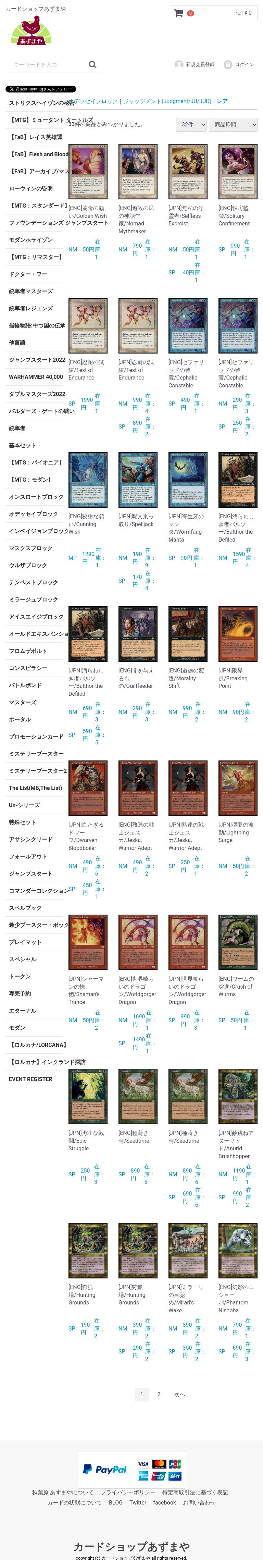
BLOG (116, 1502)
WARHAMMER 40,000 (36, 377)
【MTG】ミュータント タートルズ (36, 120)
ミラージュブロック (33, 599)
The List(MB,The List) (35, 788)
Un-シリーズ (24, 805)
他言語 (17, 342)
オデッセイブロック (33, 514)
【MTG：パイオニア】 (36, 462)
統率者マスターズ (31, 291)
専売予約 (20, 993)
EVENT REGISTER (30, 1079)
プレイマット (25, 942)
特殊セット (22, 822)
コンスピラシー (28, 668)
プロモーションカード (36, 736)
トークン (20, 976)
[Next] (180, 1394)
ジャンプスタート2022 (36, 360)
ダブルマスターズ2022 (36, 394)
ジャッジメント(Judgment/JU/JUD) (167, 101)
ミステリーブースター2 (36, 771)
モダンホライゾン (31, 240)
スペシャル (22, 959)
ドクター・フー (28, 274)
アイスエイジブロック (36, 617)
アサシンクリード (31, 839)
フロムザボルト (28, 651)
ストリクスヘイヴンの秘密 (36, 103)
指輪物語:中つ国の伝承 (36, 325)
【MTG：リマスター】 (36, 257)
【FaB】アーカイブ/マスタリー (36, 171)
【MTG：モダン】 (31, 479)
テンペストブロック (33, 582)
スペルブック (25, 908)
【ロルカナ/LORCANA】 (36, 1045)
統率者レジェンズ (31, 308)
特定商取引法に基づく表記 (195, 1492)
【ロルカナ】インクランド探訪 (36, 1062)
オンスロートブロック (36, 497)
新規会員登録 (194, 65)
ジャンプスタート (31, 873)
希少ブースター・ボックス (36, 925)
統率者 (17, 428)
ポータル (20, 719)
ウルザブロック (28, 565)
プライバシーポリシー (128, 1492)
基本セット (22, 445)
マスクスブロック (31, 548)
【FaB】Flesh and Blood (36, 154)
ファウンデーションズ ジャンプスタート (36, 223)
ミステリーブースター (36, 754)
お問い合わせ (199, 1502)
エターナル (22, 1010)
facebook (164, 1502)
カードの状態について (74, 1502)
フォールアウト (28, 856)
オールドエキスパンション (36, 634)
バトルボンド (25, 685)
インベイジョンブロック (36, 531)
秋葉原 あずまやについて (63, 1492)
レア (222, 101)
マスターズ (22, 702)
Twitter (137, 1502)
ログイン (238, 65)
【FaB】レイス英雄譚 (35, 137)
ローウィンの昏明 (31, 188)
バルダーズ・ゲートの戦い (36, 411)
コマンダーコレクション (36, 891)
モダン (17, 1028)
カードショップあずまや (131, 1546)
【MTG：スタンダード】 (36, 205)
